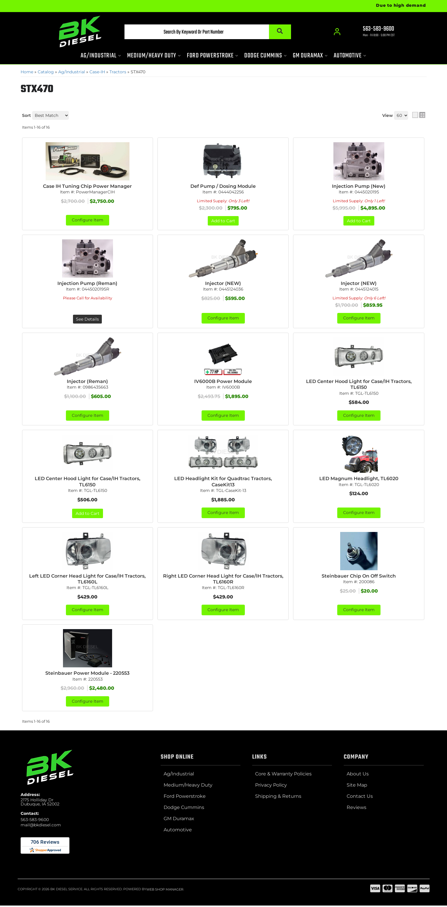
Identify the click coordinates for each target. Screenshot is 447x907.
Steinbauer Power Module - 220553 (87, 674)
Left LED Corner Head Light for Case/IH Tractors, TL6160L (87, 580)
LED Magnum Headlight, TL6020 (358, 479)
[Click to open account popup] (337, 32)
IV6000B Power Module (223, 381)
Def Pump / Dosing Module (223, 186)
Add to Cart (223, 220)
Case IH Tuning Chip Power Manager (87, 186)
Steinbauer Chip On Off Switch (359, 577)
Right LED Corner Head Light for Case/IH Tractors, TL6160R (223, 580)
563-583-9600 (35, 821)
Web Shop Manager (164, 891)
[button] (202, 32)
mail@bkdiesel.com (41, 826)
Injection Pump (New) (358, 186)
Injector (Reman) (87, 381)
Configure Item (87, 220)
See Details (87, 319)
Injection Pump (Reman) (87, 283)
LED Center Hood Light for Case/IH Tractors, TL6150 (359, 385)
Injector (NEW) (223, 283)
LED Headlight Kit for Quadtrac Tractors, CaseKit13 (223, 482)
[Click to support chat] (374, 32)
